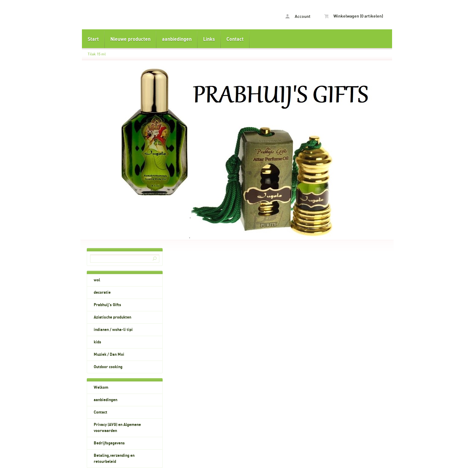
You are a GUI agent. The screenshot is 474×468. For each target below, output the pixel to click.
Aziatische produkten (112, 317)
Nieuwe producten (130, 39)
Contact (235, 39)
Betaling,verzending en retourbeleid (114, 458)
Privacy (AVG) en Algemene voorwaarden (117, 428)
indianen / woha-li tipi (113, 330)
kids (97, 342)
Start (93, 39)
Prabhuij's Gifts (107, 305)
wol (97, 280)
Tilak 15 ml (97, 54)
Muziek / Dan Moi (109, 354)
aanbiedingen (177, 39)
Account (297, 16)
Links (209, 39)
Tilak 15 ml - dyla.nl (159, 15)
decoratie (102, 292)
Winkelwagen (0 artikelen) (353, 16)
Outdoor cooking (108, 367)
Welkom (101, 387)
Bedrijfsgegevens (109, 443)
